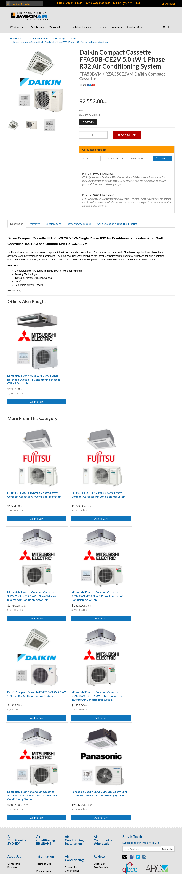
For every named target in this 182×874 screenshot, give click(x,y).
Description (16, 223)
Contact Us (134, 26)
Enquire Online (15, 770)
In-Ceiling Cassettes (64, 38)
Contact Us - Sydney (14, 750)
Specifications (53, 223)
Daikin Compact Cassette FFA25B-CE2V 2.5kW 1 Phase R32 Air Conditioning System (90, 576)
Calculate (162, 158)
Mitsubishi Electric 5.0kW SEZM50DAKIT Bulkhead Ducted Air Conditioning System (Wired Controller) (33, 372)
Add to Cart (127, 135)
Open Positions (102, 757)
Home (13, 38)
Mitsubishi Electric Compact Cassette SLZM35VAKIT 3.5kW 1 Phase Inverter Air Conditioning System (33, 669)
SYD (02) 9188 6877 (97, 3)
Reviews (79, 223)
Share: (88, 84)
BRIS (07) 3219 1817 (69, 3)
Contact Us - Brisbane (14, 739)
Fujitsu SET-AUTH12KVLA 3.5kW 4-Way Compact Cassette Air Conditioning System (90, 483)
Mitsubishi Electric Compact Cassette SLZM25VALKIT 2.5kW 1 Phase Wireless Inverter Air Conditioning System (147, 483)
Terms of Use (43, 737)
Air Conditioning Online (74, 764)
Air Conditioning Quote (74, 775)
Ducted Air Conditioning (72, 742)
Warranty (117, 26)
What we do (18, 26)
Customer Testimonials (101, 739)
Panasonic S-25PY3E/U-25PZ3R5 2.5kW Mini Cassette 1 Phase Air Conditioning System (89, 669)
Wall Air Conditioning (72, 753)
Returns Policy (44, 752)
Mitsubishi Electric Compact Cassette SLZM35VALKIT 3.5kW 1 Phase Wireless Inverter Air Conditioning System (147, 576)
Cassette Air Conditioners (35, 38)
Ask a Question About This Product (117, 223)
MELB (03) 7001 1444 (126, 3)
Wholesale (56, 26)
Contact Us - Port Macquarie (17, 761)
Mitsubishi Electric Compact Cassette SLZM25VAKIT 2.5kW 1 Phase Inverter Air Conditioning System (33, 576)
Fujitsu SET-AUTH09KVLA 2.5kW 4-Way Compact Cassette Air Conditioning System (32, 483)
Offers (101, 26)
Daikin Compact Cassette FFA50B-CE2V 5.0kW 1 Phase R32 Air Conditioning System (60, 41)
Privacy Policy (43, 744)
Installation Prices (80, 26)
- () (167, 26)
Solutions (37, 26)
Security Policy (44, 759)
